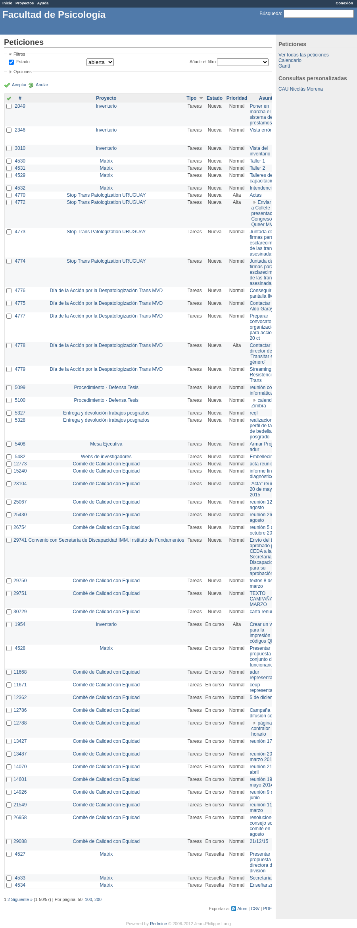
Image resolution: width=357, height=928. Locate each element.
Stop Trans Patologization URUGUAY (106, 195)
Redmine (158, 923)
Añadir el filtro (203, 61)
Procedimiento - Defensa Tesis (106, 387)
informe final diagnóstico (262, 473)
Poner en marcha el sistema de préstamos (261, 114)
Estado (23, 61)
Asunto (267, 98)
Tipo (191, 98)
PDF (267, 908)
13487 (20, 754)
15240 (20, 471)
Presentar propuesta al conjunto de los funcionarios (266, 656)
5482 (20, 456)
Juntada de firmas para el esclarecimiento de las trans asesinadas (266, 243)
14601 (20, 779)
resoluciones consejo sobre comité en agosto (264, 826)
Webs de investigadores (106, 456)
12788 (20, 723)
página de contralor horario (264, 728)
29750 (20, 580)
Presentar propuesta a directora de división (262, 862)
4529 (20, 175)
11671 (20, 685)
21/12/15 (259, 841)
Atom (242, 908)
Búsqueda (270, 13)
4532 (20, 188)
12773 (20, 464)
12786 (20, 710)
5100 (20, 400)
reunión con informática (262, 390)
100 (88, 899)
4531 (20, 168)
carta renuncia (265, 611)
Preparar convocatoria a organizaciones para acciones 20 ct (266, 327)
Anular (42, 84)
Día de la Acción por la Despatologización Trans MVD (106, 290)
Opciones (22, 71)
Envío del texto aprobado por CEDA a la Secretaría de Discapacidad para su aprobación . (265, 556)
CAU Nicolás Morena (300, 89)
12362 (20, 697)
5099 (20, 387)
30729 (20, 611)
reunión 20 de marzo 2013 (264, 756)
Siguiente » (22, 899)
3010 (20, 148)
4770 (20, 195)
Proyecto (106, 98)
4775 (20, 303)
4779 (20, 369)
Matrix (106, 161)
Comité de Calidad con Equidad (106, 464)
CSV (255, 908)
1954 (20, 624)
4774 (20, 261)
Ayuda (42, 3)
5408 (20, 444)
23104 (20, 483)
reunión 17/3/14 (266, 741)
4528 (20, 648)
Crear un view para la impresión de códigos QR (264, 633)
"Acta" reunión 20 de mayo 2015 (265, 489)
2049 (20, 106)
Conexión (344, 3)
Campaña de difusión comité (265, 713)
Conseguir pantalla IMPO (265, 293)
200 (98, 899)
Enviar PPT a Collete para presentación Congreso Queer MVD (266, 213)
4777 (20, 316)
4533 (20, 878)
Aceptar (19, 84)
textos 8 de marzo (261, 583)
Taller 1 (257, 161)
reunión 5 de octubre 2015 (263, 530)
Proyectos (24, 3)
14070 (20, 766)
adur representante (264, 674)
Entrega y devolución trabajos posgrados (106, 413)
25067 (20, 502)
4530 (20, 161)
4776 (20, 290)
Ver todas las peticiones (303, 55)
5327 (20, 413)
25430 (20, 514)
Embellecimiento (267, 456)
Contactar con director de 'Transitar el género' (264, 354)
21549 (20, 805)
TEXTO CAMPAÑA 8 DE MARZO (267, 599)
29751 (20, 593)
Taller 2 (257, 168)
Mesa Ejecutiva (106, 444)
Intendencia (262, 188)
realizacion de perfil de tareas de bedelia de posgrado (265, 428)
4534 (20, 885)
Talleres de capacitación (263, 178)
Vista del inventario (260, 151)
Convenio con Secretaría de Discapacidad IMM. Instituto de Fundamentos (106, 540)
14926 (20, 792)
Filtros (19, 54)
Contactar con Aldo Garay (264, 306)
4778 (20, 345)
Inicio (7, 3)
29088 (20, 841)
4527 (20, 854)
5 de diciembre (265, 697)
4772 (20, 202)
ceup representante (264, 687)
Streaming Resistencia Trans (262, 374)
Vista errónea (264, 130)
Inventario (106, 106)
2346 (20, 130)
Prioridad (237, 98)
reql (253, 413)
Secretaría (260, 878)
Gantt (284, 66)
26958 (20, 817)
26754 (20, 527)
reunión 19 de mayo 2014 (264, 782)
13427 (20, 741)
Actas (255, 195)
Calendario (289, 60)
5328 (20, 420)
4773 (20, 231)
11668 (20, 672)
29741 (20, 540)
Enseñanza (261, 885)
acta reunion (263, 464)
